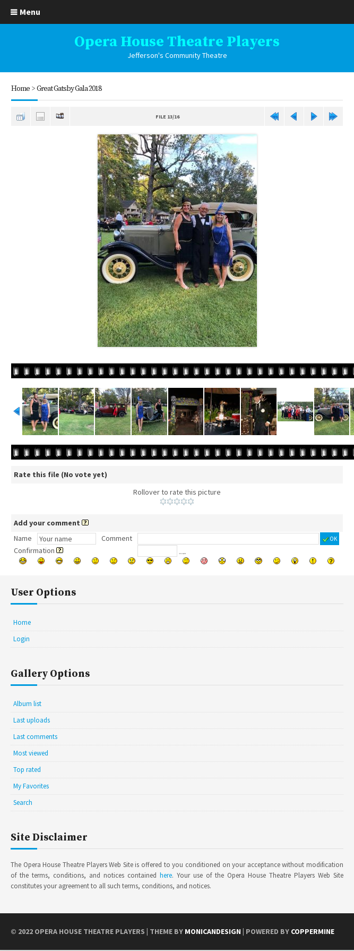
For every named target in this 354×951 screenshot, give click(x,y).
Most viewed (30, 753)
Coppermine (312, 931)
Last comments (35, 736)
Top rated (27, 769)
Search (22, 802)
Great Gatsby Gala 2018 (69, 89)
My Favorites (31, 786)
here (166, 875)
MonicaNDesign (213, 931)
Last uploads (31, 720)
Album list (27, 703)
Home (20, 89)
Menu (30, 11)
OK (329, 539)
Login (21, 638)
